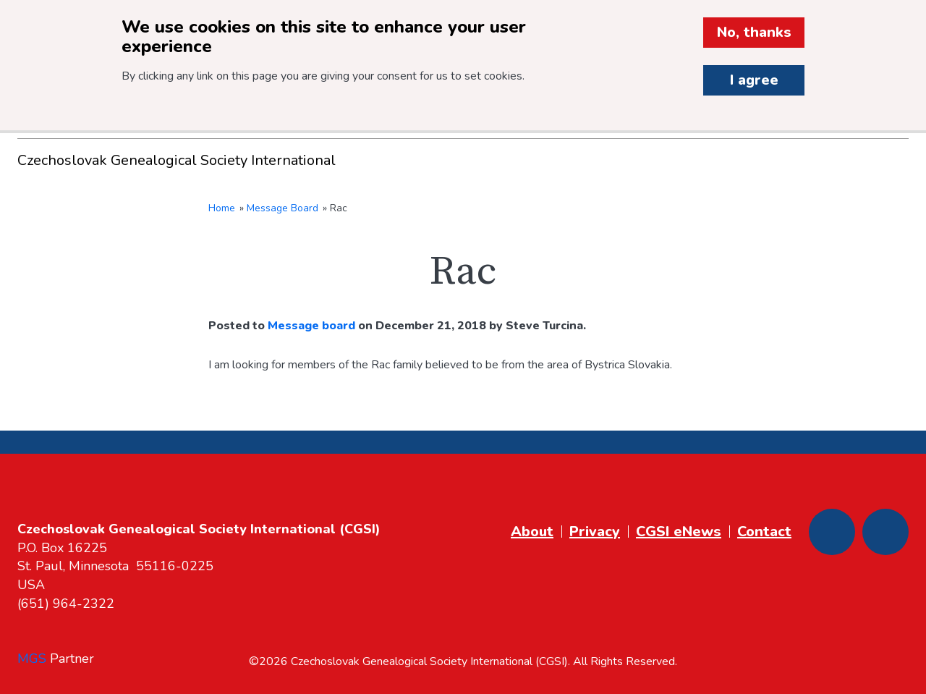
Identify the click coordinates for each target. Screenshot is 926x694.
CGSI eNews (678, 531)
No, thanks (754, 32)
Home (221, 208)
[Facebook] (832, 532)
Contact (764, 531)
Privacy (594, 531)
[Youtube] (885, 532)
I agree (754, 80)
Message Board (282, 208)
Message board (311, 326)
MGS (31, 658)
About (532, 531)
